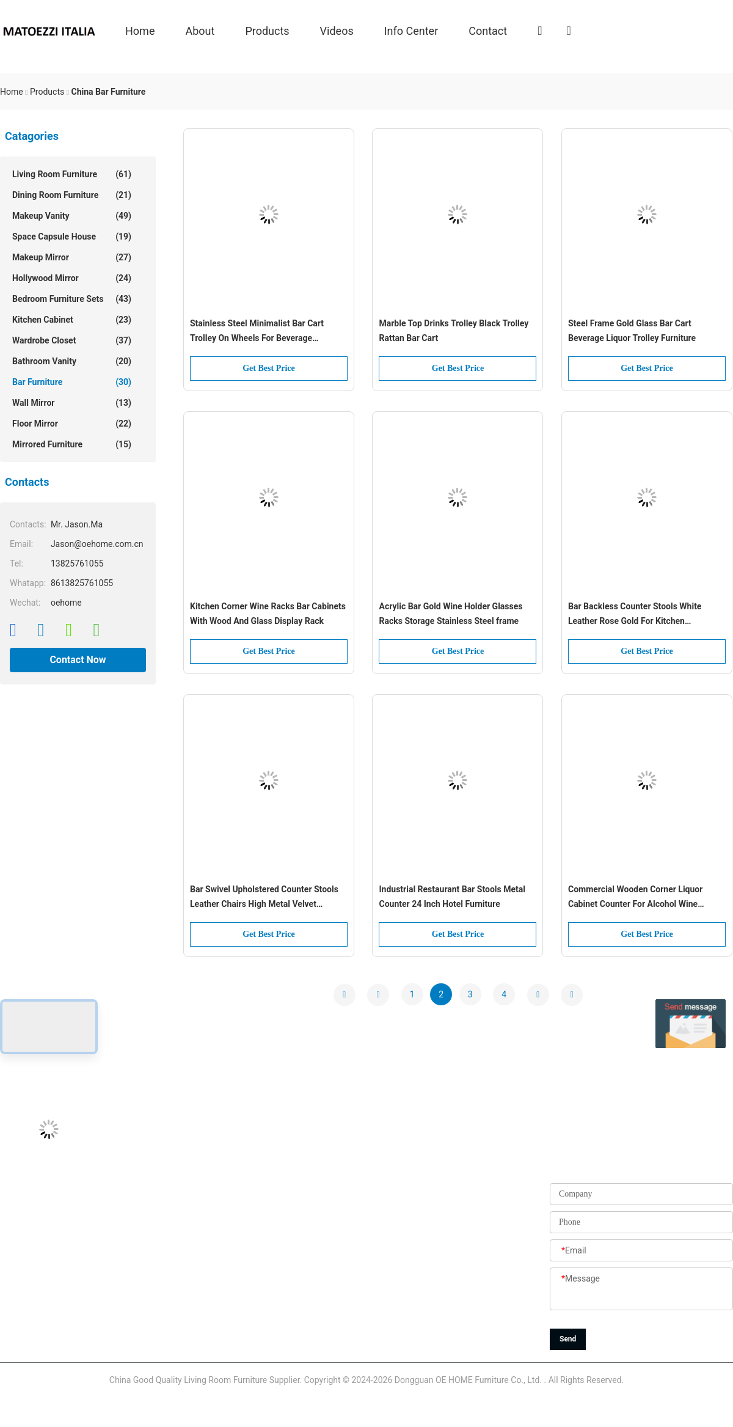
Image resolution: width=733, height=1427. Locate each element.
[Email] (641, 1251)
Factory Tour (298, 1228)
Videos (337, 30)
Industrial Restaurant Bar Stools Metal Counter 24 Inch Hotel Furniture (452, 896)
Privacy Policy (300, 1338)
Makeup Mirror (71, 257)
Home (140, 30)
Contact (488, 30)
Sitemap (289, 1310)
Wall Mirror (71, 402)
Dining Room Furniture (71, 194)
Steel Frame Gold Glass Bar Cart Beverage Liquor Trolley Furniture (632, 330)
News (285, 1283)
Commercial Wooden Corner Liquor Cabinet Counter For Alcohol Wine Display (635, 897)
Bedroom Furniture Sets (71, 298)
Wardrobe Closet (71, 340)
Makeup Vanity (71, 215)
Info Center (411, 30)
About (199, 30)
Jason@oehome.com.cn (46, 1200)
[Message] (641, 1289)
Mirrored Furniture (71, 444)
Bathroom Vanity (71, 361)
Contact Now (77, 660)
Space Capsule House (71, 236)
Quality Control (302, 1255)
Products (267, 30)
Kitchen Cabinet (71, 319)
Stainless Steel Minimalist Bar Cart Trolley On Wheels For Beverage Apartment (257, 331)
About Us (291, 1173)
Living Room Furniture (71, 174)
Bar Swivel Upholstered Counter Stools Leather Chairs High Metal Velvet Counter (264, 897)
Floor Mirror (71, 423)
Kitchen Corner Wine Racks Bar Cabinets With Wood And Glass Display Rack (268, 613)
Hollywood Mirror (71, 278)
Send (568, 1339)
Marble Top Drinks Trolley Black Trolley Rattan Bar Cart (453, 330)
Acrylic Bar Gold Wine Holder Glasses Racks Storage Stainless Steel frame (450, 613)
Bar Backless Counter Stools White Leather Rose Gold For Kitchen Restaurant (634, 614)
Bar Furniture (71, 381)
